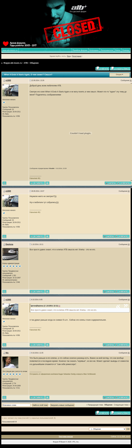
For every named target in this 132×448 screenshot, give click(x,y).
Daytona (9, 244)
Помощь (125, 50)
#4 (129, 299)
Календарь (94, 50)
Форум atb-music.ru (13, 63)
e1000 (8, 80)
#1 (131, 80)
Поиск (117, 50)
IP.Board (62, 442)
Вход (69, 56)
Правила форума (80, 50)
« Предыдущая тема (94, 405)
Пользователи (107, 50)
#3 (129, 244)
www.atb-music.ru (10, 50)
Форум (55, 442)
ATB (26, 63)
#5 (129, 353)
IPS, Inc (75, 442)
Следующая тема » (121, 405)
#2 (129, 191)
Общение (34, 63)
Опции (119, 74)
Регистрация (76, 56)
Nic (7, 353)
